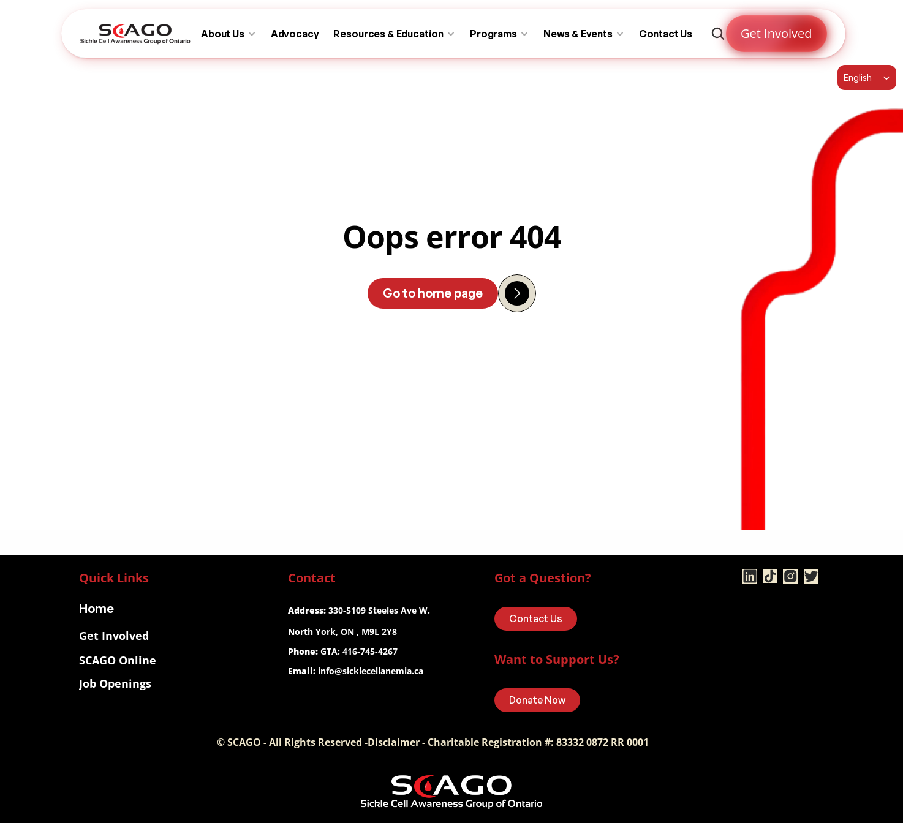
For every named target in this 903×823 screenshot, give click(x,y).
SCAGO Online (117, 660)
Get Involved (114, 635)
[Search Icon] (718, 33)
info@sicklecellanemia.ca (370, 671)
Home (96, 608)
